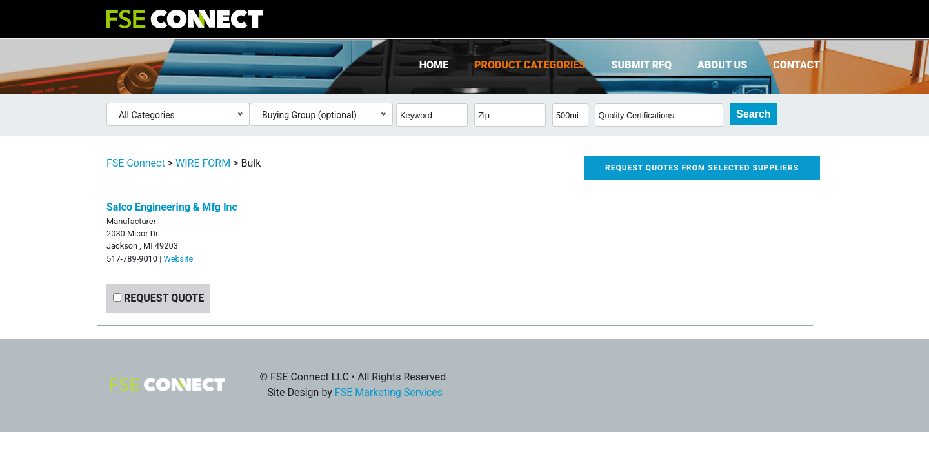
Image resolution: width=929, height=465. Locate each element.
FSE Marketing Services (389, 392)
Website (178, 259)
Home (433, 65)
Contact (796, 65)
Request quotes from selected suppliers (702, 167)
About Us (722, 65)
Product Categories (529, 65)
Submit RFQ (642, 65)
